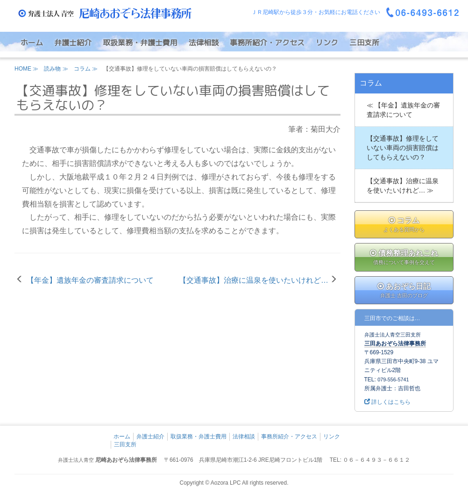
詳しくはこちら (387, 402)
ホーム (32, 42)
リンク (327, 42)
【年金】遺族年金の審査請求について (90, 280)
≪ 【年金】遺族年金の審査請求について (403, 109)
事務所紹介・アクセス (267, 42)
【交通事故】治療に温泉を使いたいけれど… (253, 280)
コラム (82, 68)
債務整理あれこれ (404, 257)
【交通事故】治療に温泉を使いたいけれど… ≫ (403, 185)
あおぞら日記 (404, 291)
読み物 (52, 68)
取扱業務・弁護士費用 (140, 42)
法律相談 (204, 42)
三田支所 (364, 42)
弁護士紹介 (73, 42)
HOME (22, 68)
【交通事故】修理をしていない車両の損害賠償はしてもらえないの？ (403, 148)
